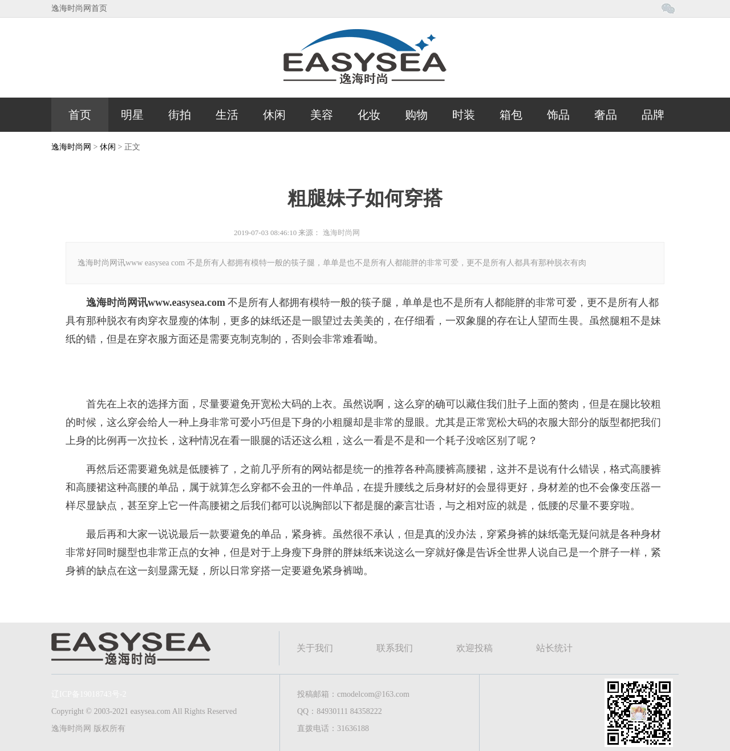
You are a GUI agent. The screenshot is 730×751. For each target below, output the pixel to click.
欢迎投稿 (474, 648)
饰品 (558, 114)
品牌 (653, 114)
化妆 (369, 114)
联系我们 (394, 648)
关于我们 (315, 648)
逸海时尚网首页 (79, 8)
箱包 (511, 114)
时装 (463, 114)
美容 (321, 114)
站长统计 (554, 648)
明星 (132, 114)
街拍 (179, 114)
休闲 (274, 114)
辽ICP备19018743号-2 (88, 694)
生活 (227, 114)
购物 (416, 114)
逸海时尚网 (71, 147)
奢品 (605, 114)
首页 (79, 114)
